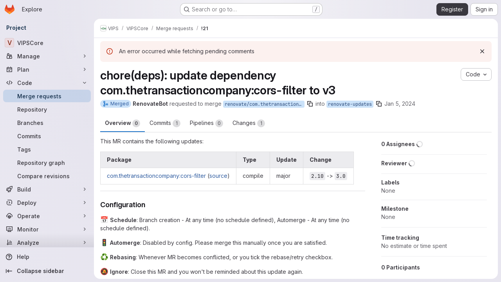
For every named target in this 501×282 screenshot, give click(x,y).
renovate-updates (350, 104)
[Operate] (47, 216)
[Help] (47, 257)
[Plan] (47, 69)
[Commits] (47, 136)
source (218, 175)
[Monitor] (47, 229)
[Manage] (47, 56)
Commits (165, 123)
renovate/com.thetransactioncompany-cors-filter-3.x (265, 104)
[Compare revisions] (47, 176)
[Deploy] (47, 202)
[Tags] (47, 149)
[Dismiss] (482, 51)
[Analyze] (47, 242)
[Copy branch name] (310, 103)
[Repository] (47, 109)
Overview (122, 123)
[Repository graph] (47, 162)
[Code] (47, 82)
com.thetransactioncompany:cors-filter (156, 175)
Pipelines (206, 123)
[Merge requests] (47, 96)
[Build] (47, 189)
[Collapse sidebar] (47, 271)
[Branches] (47, 122)
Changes (248, 123)
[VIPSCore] (47, 42)
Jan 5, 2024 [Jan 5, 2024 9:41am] (399, 103)
